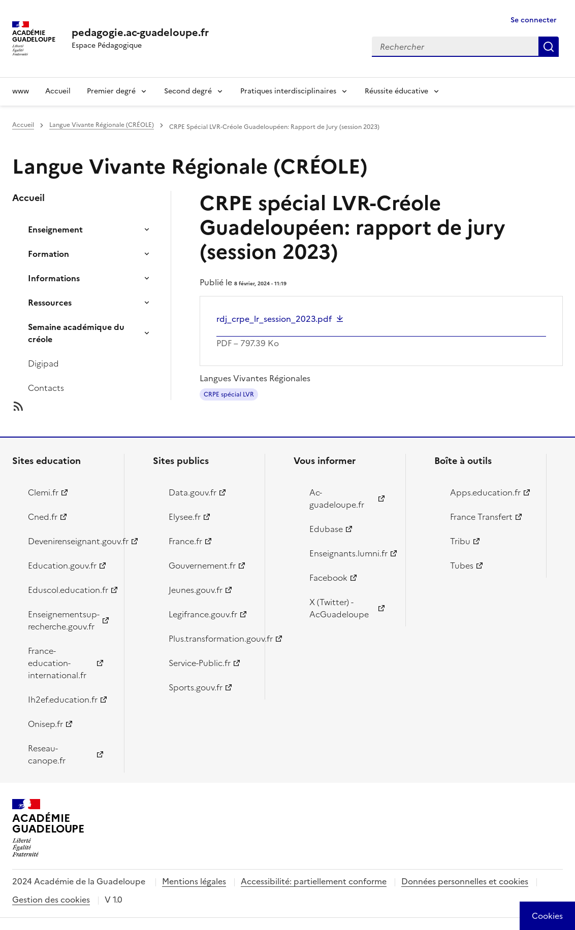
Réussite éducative (396, 91)
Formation (48, 254)
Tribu (460, 541)
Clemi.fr (43, 492)
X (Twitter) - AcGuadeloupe (339, 608)
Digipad (43, 363)
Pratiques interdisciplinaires (288, 91)
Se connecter (533, 20)
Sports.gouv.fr (195, 687)
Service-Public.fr (200, 663)
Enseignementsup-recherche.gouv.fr (64, 620)
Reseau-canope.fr (47, 754)
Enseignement (55, 229)
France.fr (185, 541)
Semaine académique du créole (76, 333)
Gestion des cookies (51, 899)
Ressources (50, 302)
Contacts (46, 388)
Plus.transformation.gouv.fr (211, 639)
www (20, 91)
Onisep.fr (45, 724)
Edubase (326, 529)
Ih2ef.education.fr (63, 699)
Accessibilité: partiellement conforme (314, 881)
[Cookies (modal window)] (547, 916)
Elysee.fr (185, 517)
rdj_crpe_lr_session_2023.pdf (274, 319)
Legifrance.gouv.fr (203, 614)
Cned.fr (42, 517)
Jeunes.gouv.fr (195, 590)
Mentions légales (194, 881)
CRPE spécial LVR (229, 394)
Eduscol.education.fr (68, 590)
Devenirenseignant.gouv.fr (70, 541)
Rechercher (548, 47)
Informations (54, 278)
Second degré (188, 91)
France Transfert (481, 517)
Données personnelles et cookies (464, 881)
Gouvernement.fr (202, 565)
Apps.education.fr (485, 492)
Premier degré (111, 91)
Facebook (328, 578)
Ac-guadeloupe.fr (336, 498)
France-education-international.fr (57, 663)
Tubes (461, 565)
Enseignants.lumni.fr (348, 553)
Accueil (58, 91)
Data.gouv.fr (192, 492)
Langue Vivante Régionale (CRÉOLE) (101, 124)
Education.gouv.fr (62, 565)
